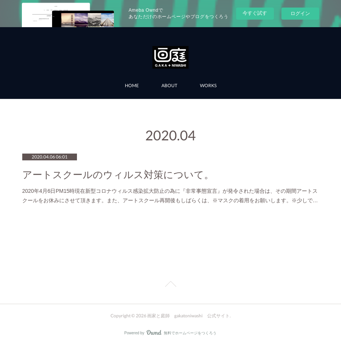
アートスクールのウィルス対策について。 (118, 174)
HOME (132, 85)
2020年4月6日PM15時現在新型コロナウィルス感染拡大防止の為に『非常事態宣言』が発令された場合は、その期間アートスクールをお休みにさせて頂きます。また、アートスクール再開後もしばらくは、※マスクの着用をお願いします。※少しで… (170, 195)
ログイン (300, 13)
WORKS (208, 85)
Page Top (170, 285)
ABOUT (169, 85)
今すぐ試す (255, 13)
